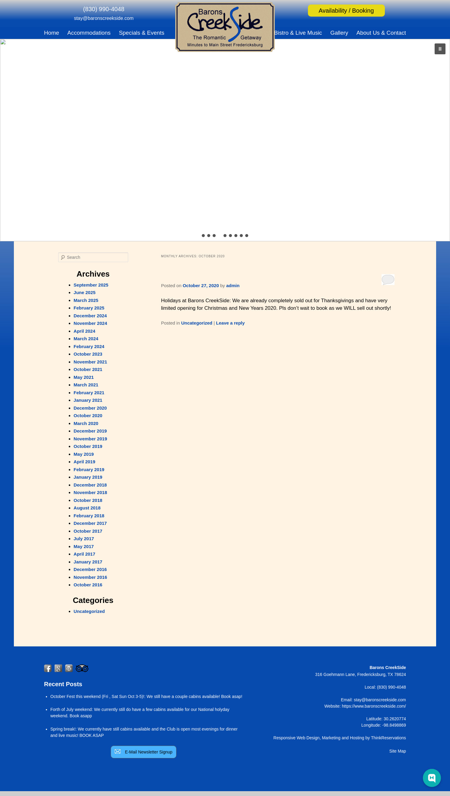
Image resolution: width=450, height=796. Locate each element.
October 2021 (88, 369)
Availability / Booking (346, 10)
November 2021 (90, 361)
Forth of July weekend (71, 709)
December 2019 (90, 430)
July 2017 (84, 538)
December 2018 (90, 484)
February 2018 (89, 515)
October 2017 (88, 531)
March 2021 (86, 384)
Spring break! (62, 729)
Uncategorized (196, 322)
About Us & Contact (381, 33)
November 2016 (90, 577)
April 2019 (84, 461)
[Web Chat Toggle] (432, 778)
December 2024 (90, 315)
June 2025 (85, 292)
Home (51, 33)
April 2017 (84, 554)
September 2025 (91, 284)
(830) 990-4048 (104, 9)
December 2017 (90, 523)
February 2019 (89, 469)
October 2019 (88, 446)
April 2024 (84, 331)
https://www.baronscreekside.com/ (374, 706)
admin (232, 285)
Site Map (397, 751)
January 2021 (88, 400)
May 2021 (84, 377)
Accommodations (88, 33)
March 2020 (86, 423)
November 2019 (90, 438)
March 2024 (86, 338)
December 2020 (90, 408)
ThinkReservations (388, 737)
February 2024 (89, 346)
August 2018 (87, 507)
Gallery (339, 33)
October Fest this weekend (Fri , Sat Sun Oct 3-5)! (97, 696)
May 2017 (84, 546)
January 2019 (88, 477)
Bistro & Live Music (298, 33)
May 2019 (84, 454)
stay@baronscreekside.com (104, 18)
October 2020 (88, 415)
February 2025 (89, 307)
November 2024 (90, 323)
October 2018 (88, 500)
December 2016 (90, 569)
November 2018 (90, 492)
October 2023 (88, 354)
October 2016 (88, 584)
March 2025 (86, 300)
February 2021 (89, 392)
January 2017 (88, 561)
